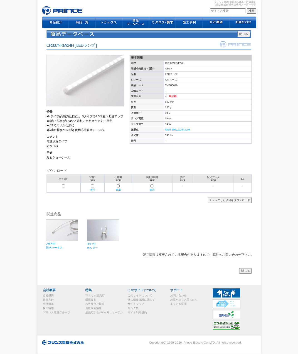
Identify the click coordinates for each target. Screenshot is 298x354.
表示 (92, 189)
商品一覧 (82, 23)
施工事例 (189, 23)
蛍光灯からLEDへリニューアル (104, 312)
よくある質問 (178, 303)
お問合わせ (242, 23)
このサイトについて (140, 295)
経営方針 (48, 299)
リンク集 (133, 308)
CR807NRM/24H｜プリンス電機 (62, 10)
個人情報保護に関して (141, 299)
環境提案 (90, 299)
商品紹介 (55, 23)
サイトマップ (136, 303)
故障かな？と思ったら (183, 299)
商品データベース (135, 23)
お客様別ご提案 (94, 303)
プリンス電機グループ (56, 312)
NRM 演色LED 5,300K (177, 129)
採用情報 (48, 308)
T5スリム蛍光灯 (95, 295)
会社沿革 (48, 303)
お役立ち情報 (93, 308)
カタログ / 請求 (162, 23)
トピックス (109, 23)
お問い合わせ (178, 295)
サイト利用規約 (137, 312)
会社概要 (216, 23)
